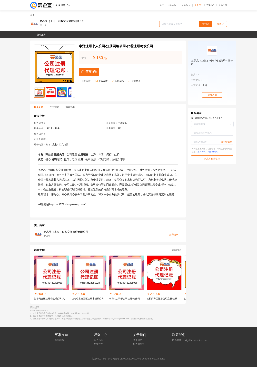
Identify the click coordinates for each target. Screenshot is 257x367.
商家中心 (210, 5)
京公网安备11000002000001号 (124, 358)
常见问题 (59, 340)
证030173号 (100, 358)
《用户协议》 (201, 151)
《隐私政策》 (213, 151)
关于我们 (137, 340)
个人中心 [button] (185, 5)
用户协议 (98, 340)
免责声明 (98, 343)
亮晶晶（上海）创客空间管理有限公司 (62, 21)
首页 (162, 5)
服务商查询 (139, 343)
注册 (225, 5)
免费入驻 (198, 5)
